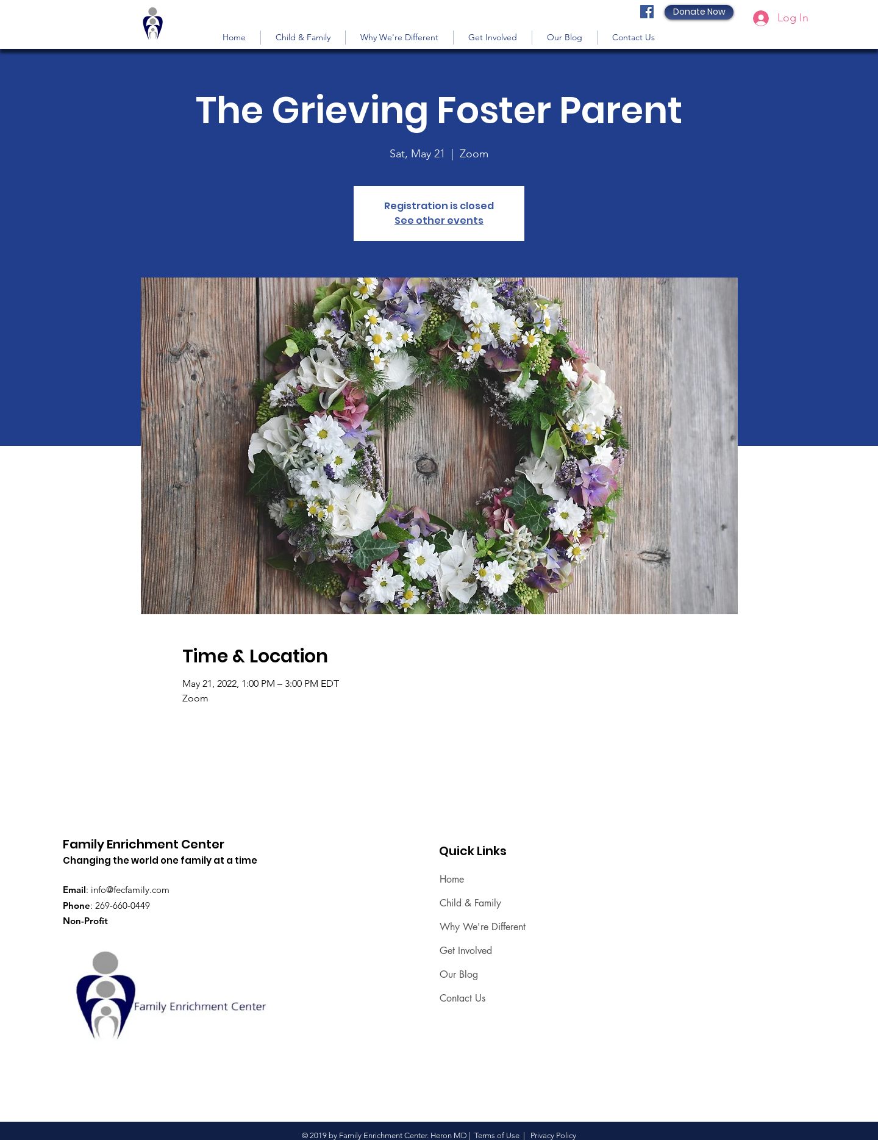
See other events (439, 220)
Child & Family (470, 903)
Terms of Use (496, 1135)
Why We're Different (483, 926)
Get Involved (466, 950)
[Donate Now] (699, 12)
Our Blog (459, 974)
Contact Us (462, 998)
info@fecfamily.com (130, 889)
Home (452, 879)
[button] (303, 37)
